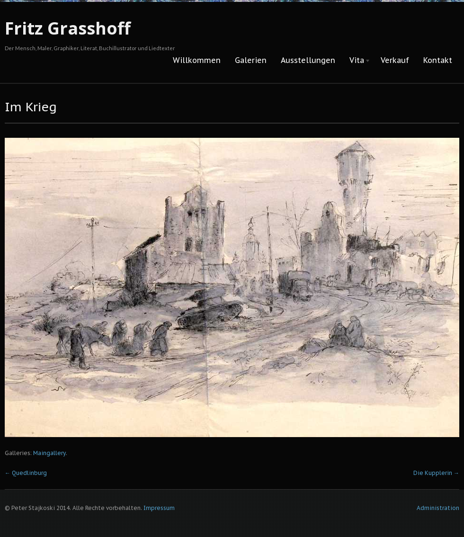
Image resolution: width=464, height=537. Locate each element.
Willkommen (197, 60)
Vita (356, 60)
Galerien (251, 60)
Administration (438, 507)
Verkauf (395, 60)
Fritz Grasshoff (68, 28)
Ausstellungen (308, 60)
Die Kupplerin (436, 472)
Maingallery (49, 452)
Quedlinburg (26, 472)
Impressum (159, 507)
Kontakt (437, 60)
